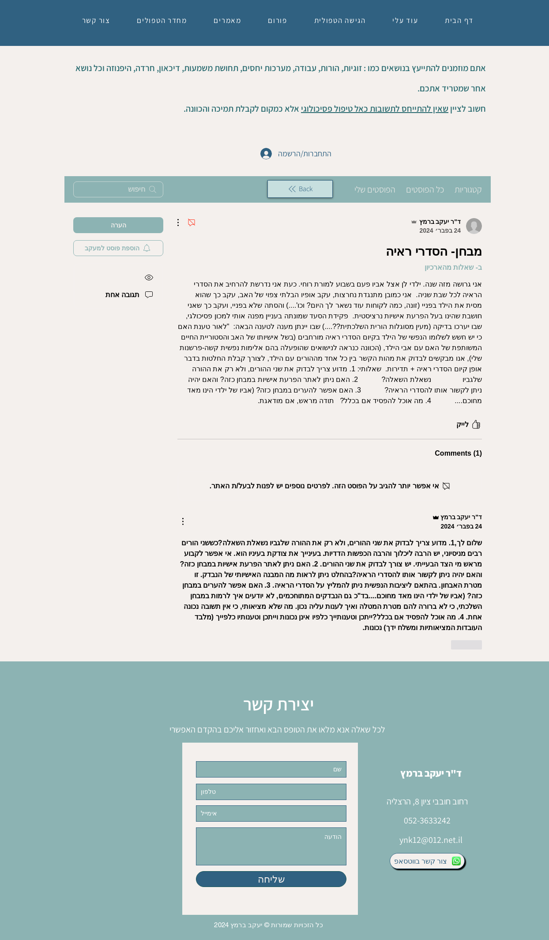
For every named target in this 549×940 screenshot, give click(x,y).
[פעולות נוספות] (182, 222)
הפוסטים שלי (374, 189)
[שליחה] (271, 879)
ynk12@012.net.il (431, 840)
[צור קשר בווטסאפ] (427, 861)
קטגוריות (468, 189)
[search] (118, 189)
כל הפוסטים (425, 189)
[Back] (300, 189)
